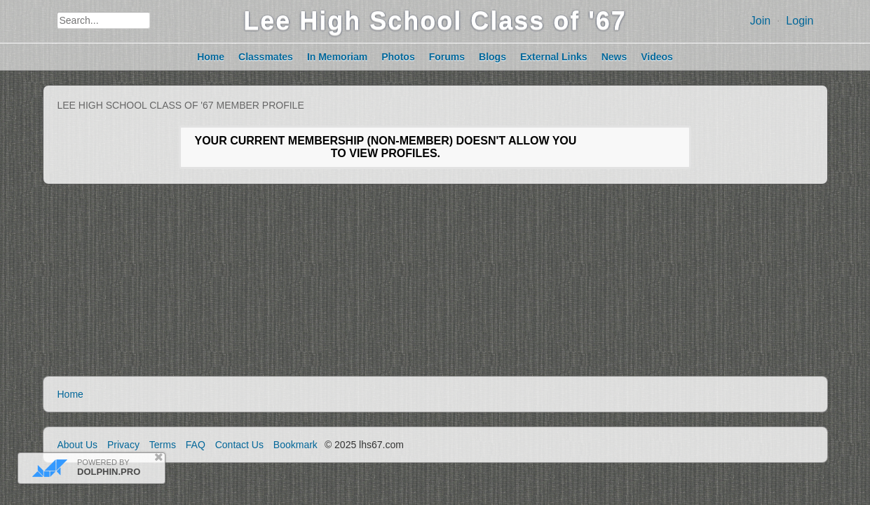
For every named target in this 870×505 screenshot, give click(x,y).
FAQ (195, 444)
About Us (77, 444)
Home (70, 394)
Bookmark (295, 444)
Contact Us (239, 444)
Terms (162, 444)
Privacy (123, 444)
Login (799, 21)
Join (760, 21)
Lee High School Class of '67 (435, 20)
